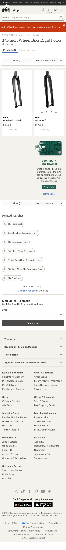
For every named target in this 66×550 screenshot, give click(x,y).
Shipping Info (41, 389)
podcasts (49, 491)
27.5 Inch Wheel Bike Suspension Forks (23, 269)
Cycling (5, 35)
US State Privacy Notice (33, 527)
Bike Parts (14, 35)
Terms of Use (11, 523)
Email (4, 310)
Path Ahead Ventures (44, 429)
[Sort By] (49, 60)
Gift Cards (7, 405)
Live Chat (7, 478)
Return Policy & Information (48, 381)
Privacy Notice (55, 523)
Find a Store (8, 474)
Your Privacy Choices (33, 523)
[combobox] (33, 17)
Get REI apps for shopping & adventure (33, 499)
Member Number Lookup (15, 417)
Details (40, 304)
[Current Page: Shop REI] (7, 2)
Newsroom (39, 450)
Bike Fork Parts (12, 278)
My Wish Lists (9, 385)
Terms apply (49, 193)
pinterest (36, 491)
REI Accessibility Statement (33, 538)
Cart (55, 10)
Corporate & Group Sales (14, 458)
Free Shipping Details (44, 405)
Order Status (40, 376)
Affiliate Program (10, 454)
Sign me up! (33, 323)
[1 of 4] (42, 112)
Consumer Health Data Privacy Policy (24, 531)
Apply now (49, 187)
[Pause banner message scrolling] (63, 25)
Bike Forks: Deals (13, 224)
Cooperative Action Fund (46, 445)
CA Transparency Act (22, 534)
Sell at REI (7, 450)
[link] (17, 92)
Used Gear (7, 425)
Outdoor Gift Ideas (11, 401)
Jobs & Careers (9, 441)
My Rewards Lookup (12, 381)
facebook (29, 491)
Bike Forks (25, 35)
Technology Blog (42, 454)
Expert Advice (27, 50)
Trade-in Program (10, 429)
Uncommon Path (42, 425)
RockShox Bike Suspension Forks (20, 233)
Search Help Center (12, 470)
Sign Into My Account (13, 376)
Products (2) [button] (10, 50)
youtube (43, 491)
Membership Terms (44, 534)
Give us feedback (26, 290)
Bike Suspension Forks (16, 242)
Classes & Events (42, 421)
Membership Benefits (13, 389)
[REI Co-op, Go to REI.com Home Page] (6, 10)
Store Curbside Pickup (45, 385)
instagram (16, 491)
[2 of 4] (46, 112)
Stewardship (40, 458)
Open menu (61, 10)
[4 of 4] (56, 112)
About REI (39, 441)
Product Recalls (51, 531)
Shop (16, 10)
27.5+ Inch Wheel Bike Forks (18, 251)
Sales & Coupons (42, 401)
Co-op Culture (9, 445)
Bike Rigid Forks (38, 35)
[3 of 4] (51, 112)
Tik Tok (23, 491)
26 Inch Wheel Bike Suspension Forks (23, 260)
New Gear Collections (13, 421)
